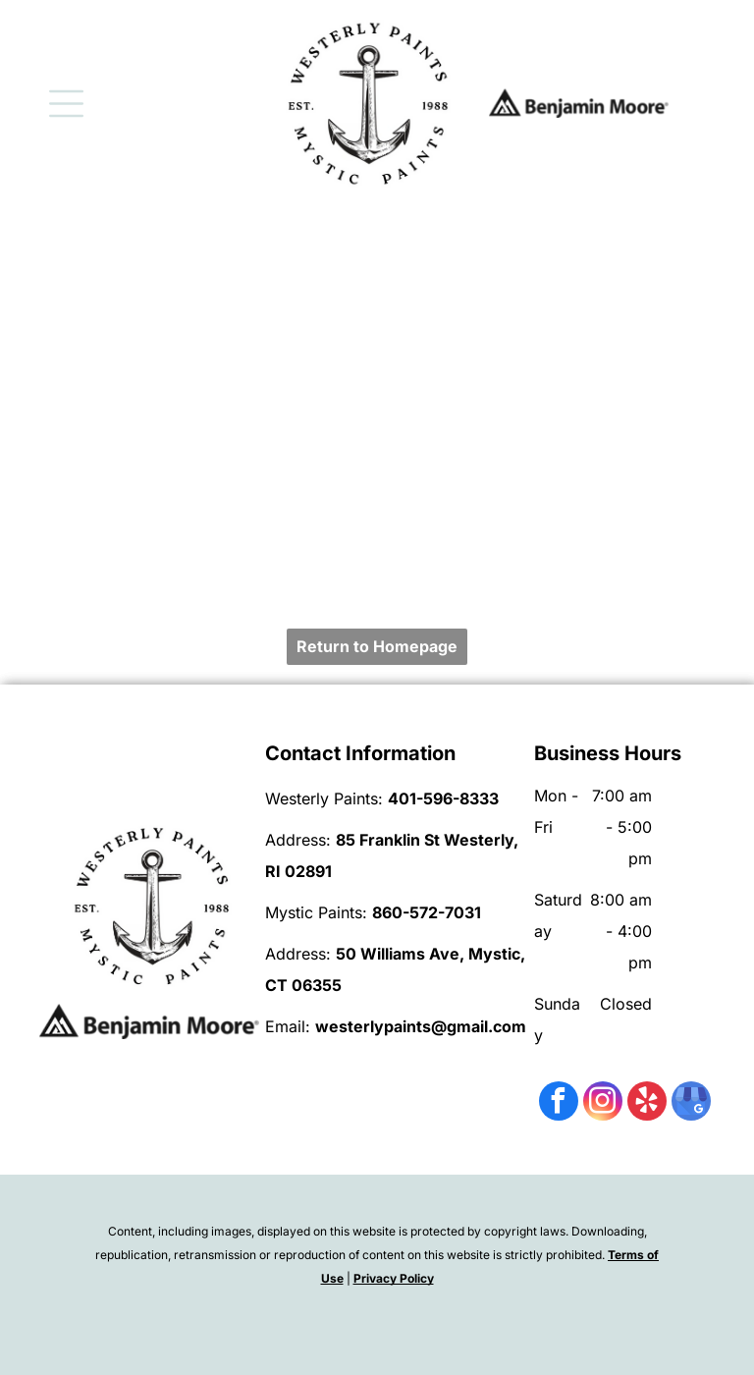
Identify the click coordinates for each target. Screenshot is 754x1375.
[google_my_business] (691, 1103)
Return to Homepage (377, 646)
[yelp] (647, 1103)
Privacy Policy (393, 1278)
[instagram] (602, 1103)
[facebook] (558, 1103)
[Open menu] (66, 103)
